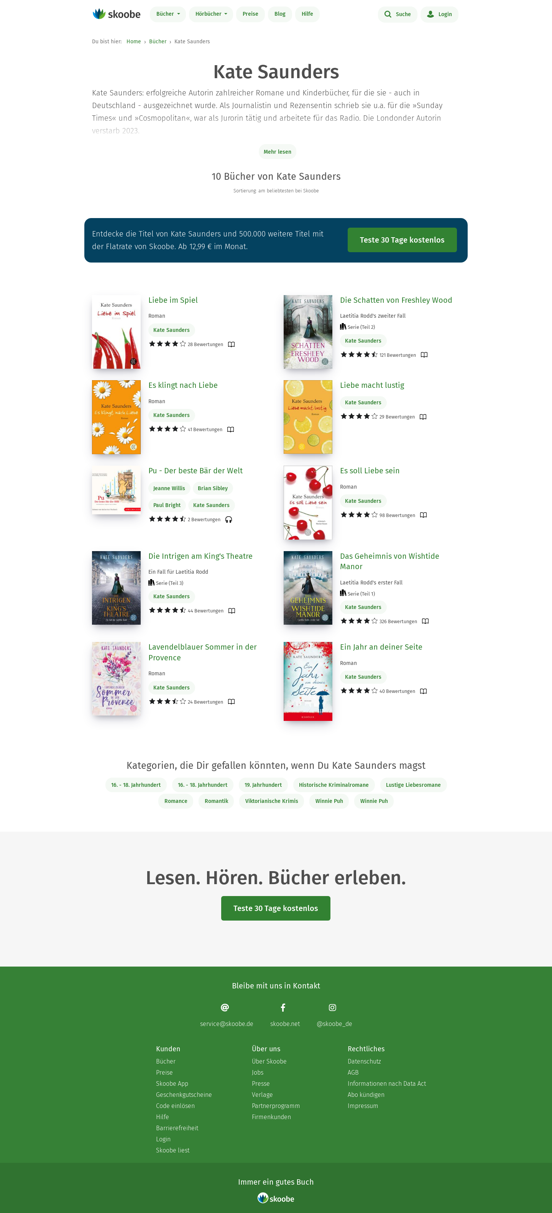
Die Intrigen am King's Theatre (200, 556)
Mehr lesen (277, 152)
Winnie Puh (329, 801)
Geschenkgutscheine (184, 1094)
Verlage (262, 1094)
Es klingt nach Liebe (183, 385)
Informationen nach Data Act (387, 1083)
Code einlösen (175, 1106)
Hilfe (307, 14)
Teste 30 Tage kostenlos (402, 240)
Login (439, 14)
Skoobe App (172, 1083)
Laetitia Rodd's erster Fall (371, 582)
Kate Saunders (171, 330)
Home (134, 41)
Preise (250, 14)
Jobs (257, 1072)
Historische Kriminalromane (334, 785)
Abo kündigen (366, 1094)
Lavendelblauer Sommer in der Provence (202, 652)
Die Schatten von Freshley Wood (396, 300)
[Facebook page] (285, 1015)
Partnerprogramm (276, 1106)
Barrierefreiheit (177, 1128)
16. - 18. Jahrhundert (136, 785)
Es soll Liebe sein (370, 470)
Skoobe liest (172, 1150)
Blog (280, 14)
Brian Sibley (213, 488)
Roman (156, 316)
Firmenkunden (271, 1117)
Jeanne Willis (169, 488)
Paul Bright (167, 505)
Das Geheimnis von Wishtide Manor (389, 561)
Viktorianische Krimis (271, 801)
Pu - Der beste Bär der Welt (195, 470)
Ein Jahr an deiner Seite (381, 647)
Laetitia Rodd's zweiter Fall (373, 316)
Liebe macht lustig (372, 385)
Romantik (216, 801)
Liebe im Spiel (173, 300)
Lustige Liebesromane (413, 785)
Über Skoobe (269, 1061)
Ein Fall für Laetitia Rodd (178, 572)
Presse (261, 1083)
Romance (175, 801)
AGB (353, 1072)
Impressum (363, 1106)
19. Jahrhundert (263, 785)
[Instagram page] (334, 1015)
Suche (397, 14)
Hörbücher (209, 14)
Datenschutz (364, 1061)
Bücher (166, 14)
